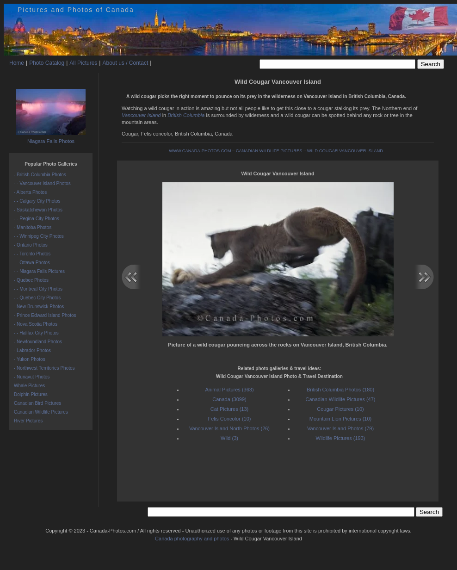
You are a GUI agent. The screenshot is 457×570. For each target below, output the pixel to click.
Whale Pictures (29, 385)
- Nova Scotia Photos (35, 324)
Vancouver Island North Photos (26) (229, 428)
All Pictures (83, 63)
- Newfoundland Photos (38, 341)
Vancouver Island (141, 115)
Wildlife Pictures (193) (340, 438)
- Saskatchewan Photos (38, 209)
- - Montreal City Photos (38, 288)
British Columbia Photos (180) (340, 389)
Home (16, 63)
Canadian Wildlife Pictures (41, 412)
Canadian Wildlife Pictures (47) (340, 399)
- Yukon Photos (29, 359)
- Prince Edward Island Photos (45, 315)
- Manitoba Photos (32, 227)
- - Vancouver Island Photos (42, 183)
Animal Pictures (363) (229, 389)
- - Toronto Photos (32, 253)
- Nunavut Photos (31, 376)
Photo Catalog (46, 63)
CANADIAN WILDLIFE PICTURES (269, 151)
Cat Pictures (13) (229, 409)
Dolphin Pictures (31, 394)
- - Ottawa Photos (32, 262)
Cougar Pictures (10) (340, 409)
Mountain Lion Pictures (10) (340, 418)
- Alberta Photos (30, 192)
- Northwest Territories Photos (44, 368)
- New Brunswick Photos (39, 306)
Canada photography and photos (192, 538)
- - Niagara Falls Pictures (39, 271)
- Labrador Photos (32, 350)
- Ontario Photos (31, 245)
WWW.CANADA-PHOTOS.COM (200, 151)
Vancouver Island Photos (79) (340, 428)
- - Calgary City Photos (37, 201)
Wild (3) (229, 438)
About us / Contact (125, 63)
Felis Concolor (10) (229, 418)
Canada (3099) (229, 399)
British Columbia (185, 115)
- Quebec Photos (31, 280)
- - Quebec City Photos (37, 297)
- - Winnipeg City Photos (39, 236)
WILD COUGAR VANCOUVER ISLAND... (347, 151)
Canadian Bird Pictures (37, 403)
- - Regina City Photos (36, 218)
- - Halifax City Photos (36, 332)
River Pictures (28, 420)
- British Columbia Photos (40, 174)
